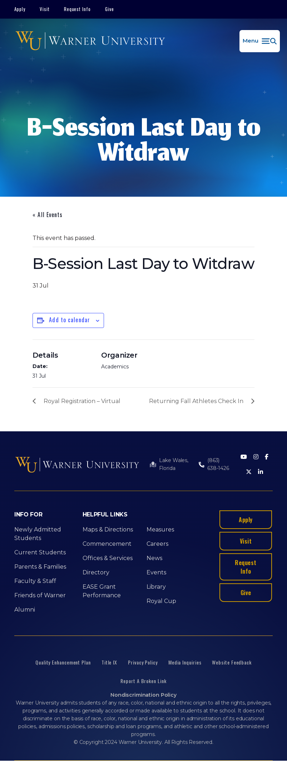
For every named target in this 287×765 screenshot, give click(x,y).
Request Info (77, 9)
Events (156, 572)
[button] (259, 41)
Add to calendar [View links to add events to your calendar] (69, 319)
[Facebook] (266, 457)
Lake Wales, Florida (173, 464)
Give (109, 9)
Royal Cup (161, 601)
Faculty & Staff (35, 581)
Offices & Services (108, 558)
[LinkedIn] (260, 472)
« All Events (48, 214)
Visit (45, 9)
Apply (19, 9)
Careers (157, 543)
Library (156, 586)
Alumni (24, 609)
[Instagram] (255, 457)
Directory (96, 572)
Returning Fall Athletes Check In (196, 401)
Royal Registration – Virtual (82, 401)
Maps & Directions (108, 529)
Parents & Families (40, 566)
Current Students (40, 552)
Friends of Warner (40, 595)
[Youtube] (244, 457)
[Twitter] (249, 472)
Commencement (107, 543)
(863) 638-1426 (218, 464)
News (154, 558)
